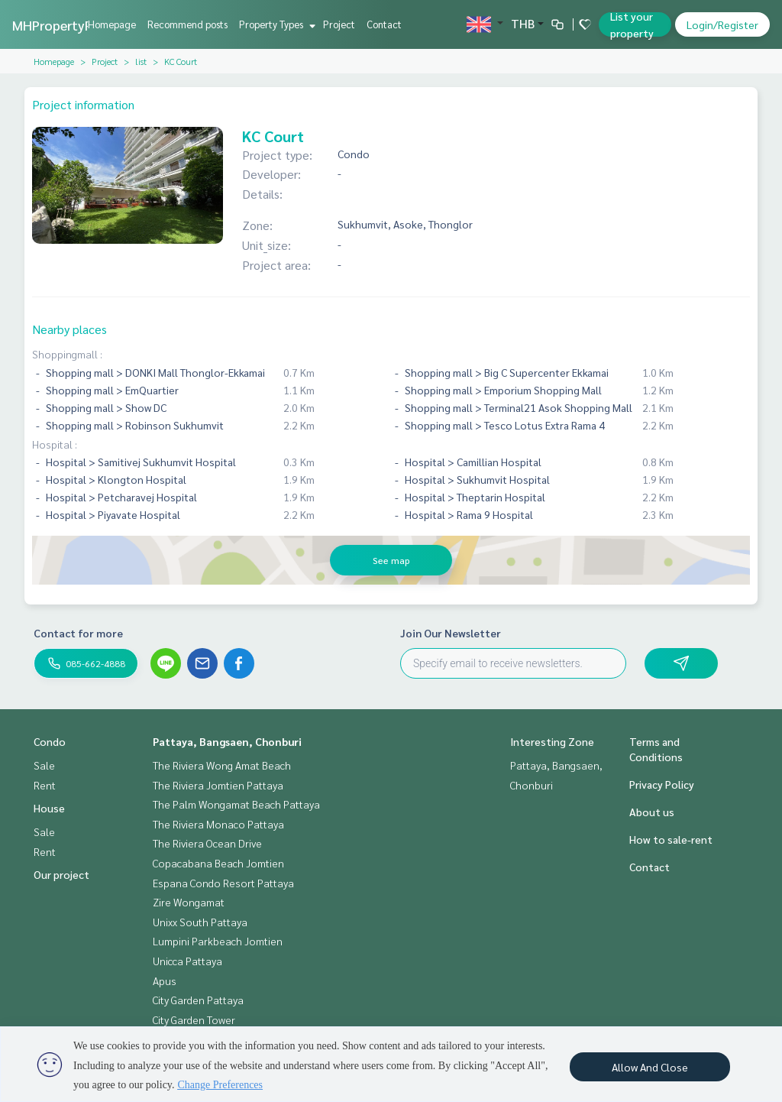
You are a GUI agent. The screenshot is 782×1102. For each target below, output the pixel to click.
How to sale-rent (671, 839)
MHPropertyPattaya (72, 25)
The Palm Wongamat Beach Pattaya (236, 804)
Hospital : (54, 444)
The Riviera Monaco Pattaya (218, 824)
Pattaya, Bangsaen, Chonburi (227, 741)
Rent (45, 785)
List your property (632, 24)
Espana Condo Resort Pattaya (223, 883)
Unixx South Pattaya (200, 922)
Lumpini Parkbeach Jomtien (218, 941)
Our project (61, 874)
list (141, 61)
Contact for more (78, 633)
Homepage (112, 24)
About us (651, 811)
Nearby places (69, 329)
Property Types (275, 24)
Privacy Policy (661, 784)
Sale (44, 765)
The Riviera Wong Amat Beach (222, 765)
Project (339, 24)
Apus (164, 980)
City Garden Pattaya (198, 999)
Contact (384, 24)
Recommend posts (187, 24)
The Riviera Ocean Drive (207, 843)
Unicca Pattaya (187, 960)
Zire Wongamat (189, 902)
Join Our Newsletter (450, 633)
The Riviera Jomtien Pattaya (218, 785)
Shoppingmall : (67, 354)
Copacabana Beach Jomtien (218, 863)
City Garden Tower (194, 1019)
